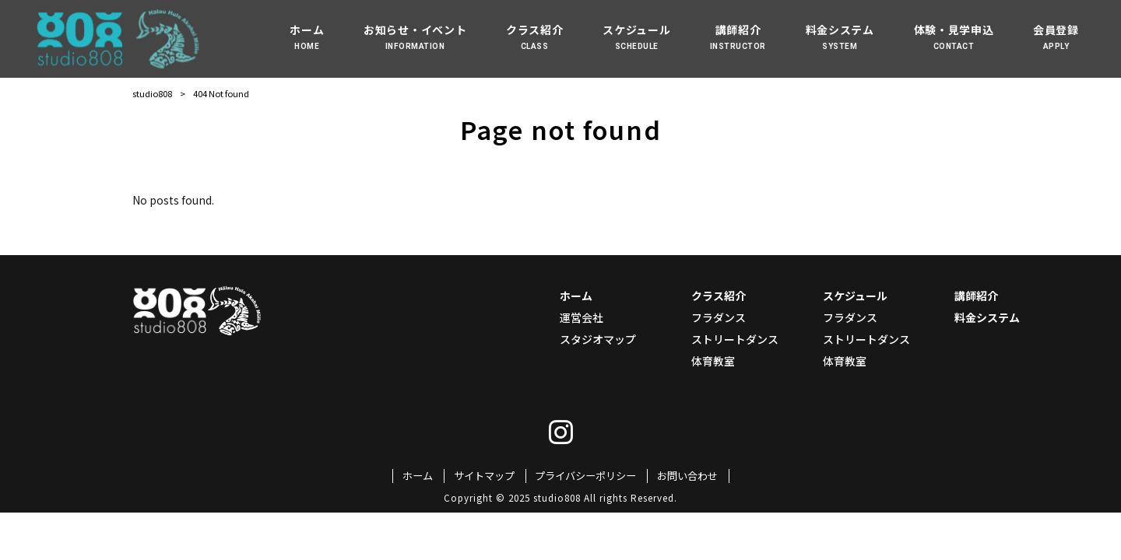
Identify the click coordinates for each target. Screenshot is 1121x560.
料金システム (987, 317)
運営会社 (581, 317)
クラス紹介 (718, 295)
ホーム (576, 295)
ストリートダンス (734, 339)
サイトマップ (484, 476)
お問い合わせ (687, 476)
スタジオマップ (598, 339)
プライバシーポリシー (585, 476)
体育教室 (713, 361)
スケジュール (855, 295)
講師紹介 (976, 295)
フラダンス (718, 317)
